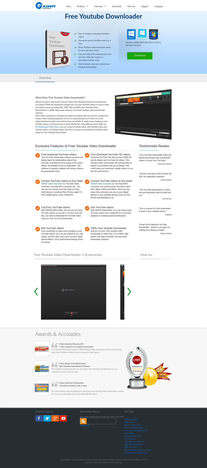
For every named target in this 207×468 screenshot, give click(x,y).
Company (158, 6)
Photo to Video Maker (133, 427)
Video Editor (129, 433)
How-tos (131, 6)
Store (68, 6)
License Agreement (94, 460)
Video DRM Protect (132, 436)
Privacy (105, 460)
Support (144, 6)
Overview (45, 77)
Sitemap (112, 460)
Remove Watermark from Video (137, 450)
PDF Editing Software (133, 444)
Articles (144, 460)
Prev (36, 291)
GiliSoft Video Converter (51, 184)
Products (82, 6)
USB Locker (129, 422)
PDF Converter (130, 447)
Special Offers (65, 460)
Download (116, 6)
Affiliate (137, 460)
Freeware (100, 6)
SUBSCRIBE (85, 425)
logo (45, 5)
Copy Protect (129, 439)
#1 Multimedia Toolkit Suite (47, 127)
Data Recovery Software (134, 441)
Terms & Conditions (79, 460)
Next (129, 291)
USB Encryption (131, 419)
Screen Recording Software (135, 430)
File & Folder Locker (132, 425)
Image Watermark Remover (136, 452)
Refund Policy (128, 460)
